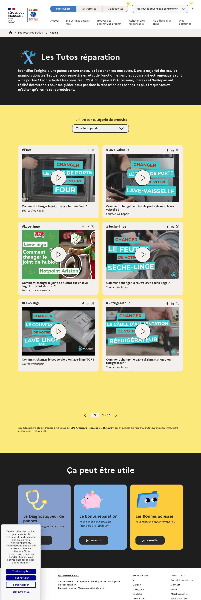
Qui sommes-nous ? (68, 575)
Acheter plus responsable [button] (137, 22)
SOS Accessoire (79, 427)
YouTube (137, 593)
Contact (175, 584)
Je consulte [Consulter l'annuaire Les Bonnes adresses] (150, 540)
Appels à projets (179, 598)
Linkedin (137, 584)
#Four (26, 150)
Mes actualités (185, 22)
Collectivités (115, 8)
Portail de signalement (183, 580)
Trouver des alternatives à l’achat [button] (109, 22)
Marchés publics (179, 593)
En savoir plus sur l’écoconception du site (81, 588)
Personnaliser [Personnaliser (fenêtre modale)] (21, 584)
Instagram (138, 589)
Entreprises (89, 8)
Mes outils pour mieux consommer (157, 8)
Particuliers (63, 8)
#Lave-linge (31, 226)
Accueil (54, 20)
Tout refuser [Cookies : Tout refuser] (21, 577)
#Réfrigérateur (118, 303)
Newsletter (139, 598)
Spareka (93, 427)
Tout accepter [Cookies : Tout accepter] (21, 571)
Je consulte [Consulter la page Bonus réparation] (94, 540)
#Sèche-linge (116, 226)
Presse (174, 589)
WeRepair (108, 427)
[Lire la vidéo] (58, 178)
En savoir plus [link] (21, 591)
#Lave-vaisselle (117, 150)
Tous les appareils (87, 128)
